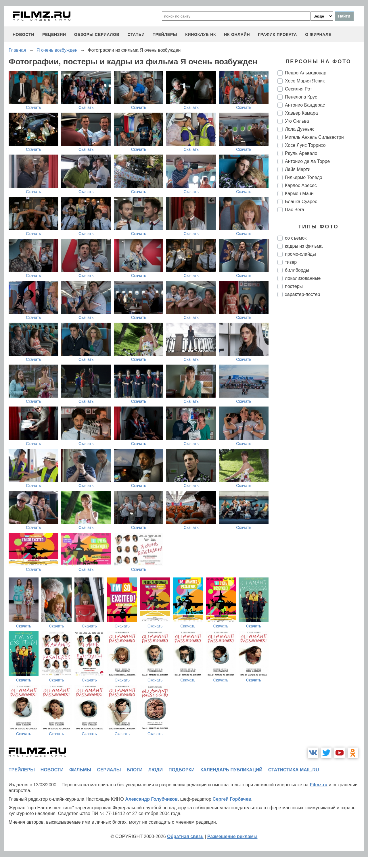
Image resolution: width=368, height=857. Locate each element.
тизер (291, 262)
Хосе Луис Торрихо (305, 145)
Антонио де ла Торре (307, 161)
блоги (134, 769)
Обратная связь (185, 836)
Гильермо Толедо (303, 177)
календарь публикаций (231, 769)
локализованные (303, 278)
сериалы (109, 769)
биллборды (297, 270)
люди (155, 769)
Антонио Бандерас (305, 105)
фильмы (80, 769)
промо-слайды (300, 254)
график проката (277, 34)
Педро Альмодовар (305, 72)
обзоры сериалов (97, 34)
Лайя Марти (297, 169)
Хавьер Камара (301, 113)
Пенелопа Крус (301, 97)
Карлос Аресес (301, 185)
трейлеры (165, 34)
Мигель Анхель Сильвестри (314, 137)
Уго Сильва (297, 121)
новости (23, 34)
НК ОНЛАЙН (237, 34)
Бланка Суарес (301, 201)
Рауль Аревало (301, 153)
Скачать (33, 107)
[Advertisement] (320, 397)
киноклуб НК (200, 34)
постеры (294, 286)
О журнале (318, 34)
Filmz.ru (318, 784)
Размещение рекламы (232, 836)
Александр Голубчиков (151, 799)
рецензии (54, 34)
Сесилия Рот (298, 88)
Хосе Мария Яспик (305, 80)
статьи (136, 34)
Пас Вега (294, 209)
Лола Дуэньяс (300, 129)
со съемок (295, 238)
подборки (181, 769)
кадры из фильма (304, 246)
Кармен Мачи (299, 193)
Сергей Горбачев (231, 799)
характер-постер (302, 294)
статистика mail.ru (293, 769)
